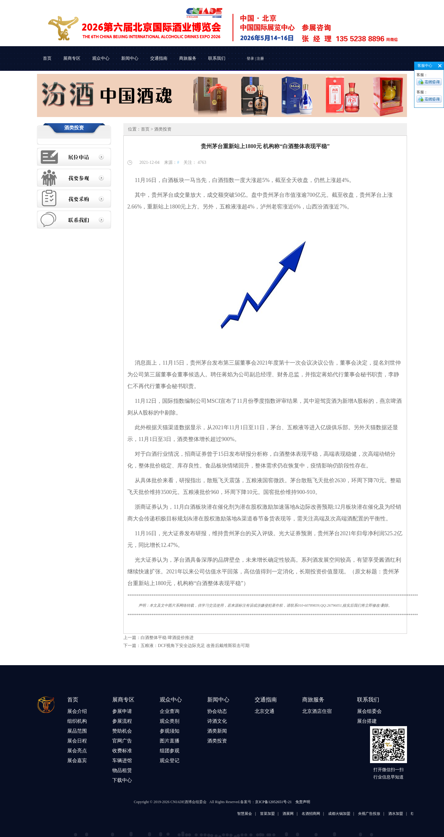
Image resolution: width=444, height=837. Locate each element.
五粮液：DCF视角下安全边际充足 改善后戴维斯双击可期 (195, 645)
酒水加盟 (404, 813)
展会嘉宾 (77, 760)
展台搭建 (367, 721)
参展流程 (122, 721)
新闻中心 (129, 58)
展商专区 (71, 58)
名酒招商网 (320, 813)
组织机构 (77, 721)
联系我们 (216, 58)
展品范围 (77, 731)
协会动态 (217, 711)
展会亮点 (77, 750)
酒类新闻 (217, 731)
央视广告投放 (378, 813)
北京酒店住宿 (317, 711)
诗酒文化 (217, 721)
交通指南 (158, 58)
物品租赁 (122, 770)
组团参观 (169, 750)
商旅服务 (187, 58)
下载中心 (122, 780)
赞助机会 (122, 731)
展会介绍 (77, 711)
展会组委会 (369, 711)
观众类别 (169, 721)
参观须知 (169, 731)
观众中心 (100, 58)
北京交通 (264, 711)
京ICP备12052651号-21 (273, 802)
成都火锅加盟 (348, 813)
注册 (260, 58)
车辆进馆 (122, 760)
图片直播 (169, 740)
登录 (250, 58)
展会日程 (77, 740)
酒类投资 (217, 740)
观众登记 (169, 760)
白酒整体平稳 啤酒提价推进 (167, 637)
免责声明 (302, 802)
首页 (47, 58)
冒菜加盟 (276, 813)
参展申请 (122, 711)
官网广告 (122, 740)
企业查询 (169, 711)
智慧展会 (253, 813)
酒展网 (297, 813)
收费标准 (122, 750)
